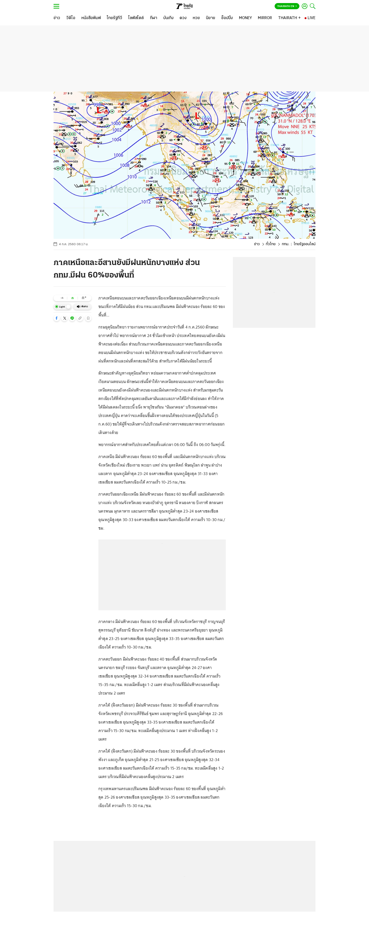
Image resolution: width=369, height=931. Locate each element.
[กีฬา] (153, 18)
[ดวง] (183, 18)
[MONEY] (245, 18)
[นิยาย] (210, 18)
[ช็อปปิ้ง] (227, 18)
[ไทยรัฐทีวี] (114, 18)
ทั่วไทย (271, 244)
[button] (57, 318)
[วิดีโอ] (70, 18)
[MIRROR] (265, 18)
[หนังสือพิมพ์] (91, 18)
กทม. (285, 244)
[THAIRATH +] (289, 18)
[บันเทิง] (168, 18)
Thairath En (287, 6)
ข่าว (257, 244)
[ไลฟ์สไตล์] (136, 18)
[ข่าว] (57, 18)
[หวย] (196, 18)
